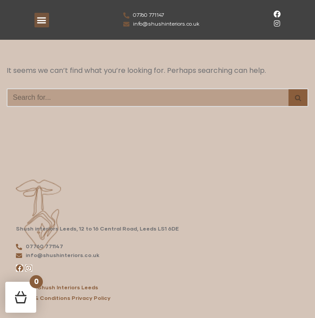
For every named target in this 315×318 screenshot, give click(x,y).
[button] (41, 20)
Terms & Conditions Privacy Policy (63, 298)
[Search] (147, 97)
